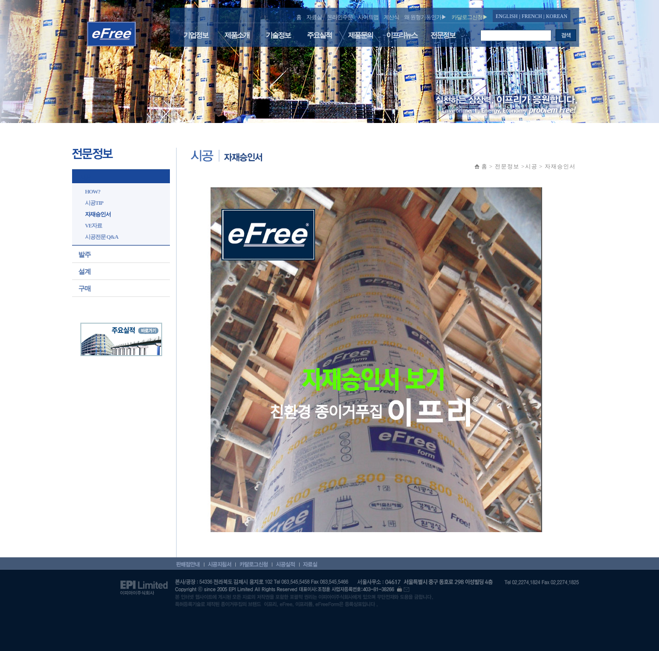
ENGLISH (507, 16)
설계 (84, 271)
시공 (85, 177)
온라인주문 (340, 17)
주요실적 (319, 35)
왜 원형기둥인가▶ (425, 17)
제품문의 (360, 35)
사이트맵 (368, 17)
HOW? (92, 191)
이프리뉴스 (401, 35)
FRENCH (532, 16)
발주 (84, 254)
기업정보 (195, 35)
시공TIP (94, 203)
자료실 (314, 17)
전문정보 (442, 35)
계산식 (391, 17)
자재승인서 (98, 214)
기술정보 (278, 35)
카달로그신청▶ (470, 17)
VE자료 (93, 225)
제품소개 (236, 35)
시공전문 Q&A (101, 237)
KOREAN (556, 16)
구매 (84, 288)
